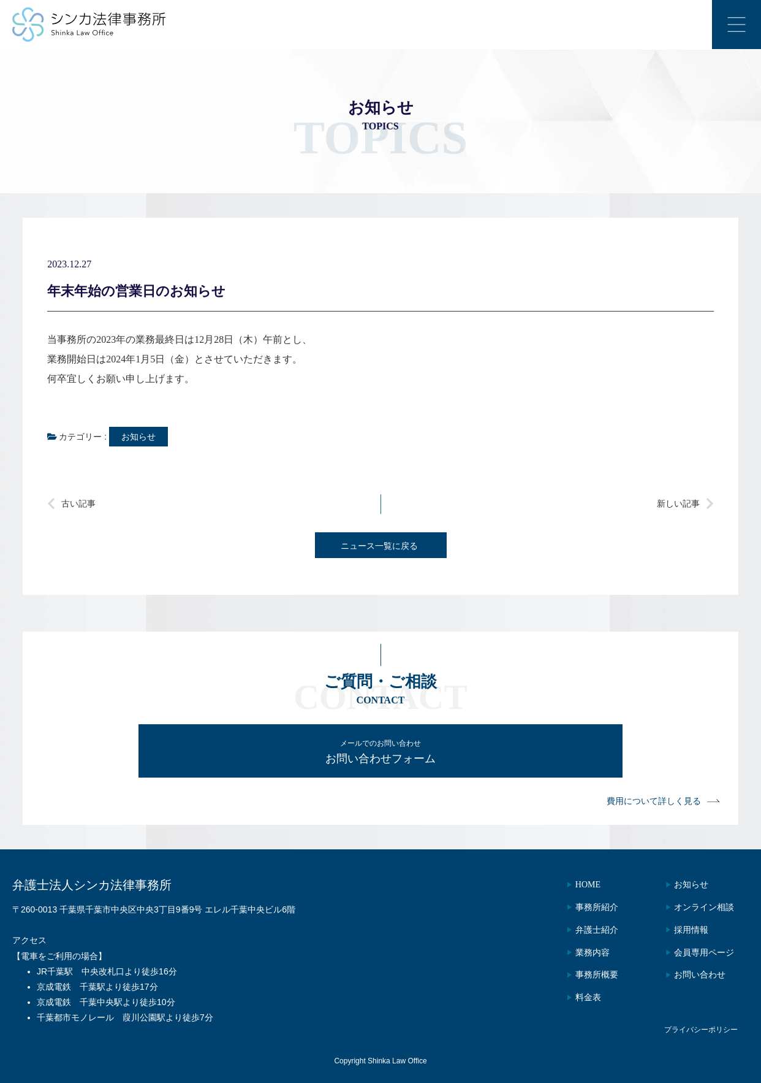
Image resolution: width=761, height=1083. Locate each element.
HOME (576, 884)
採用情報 (687, 930)
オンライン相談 (700, 907)
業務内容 (581, 952)
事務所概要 (585, 974)
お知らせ (138, 437)
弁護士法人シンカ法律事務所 (92, 885)
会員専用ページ (700, 952)
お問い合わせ (696, 974)
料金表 (576, 997)
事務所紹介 (585, 907)
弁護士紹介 (585, 930)
